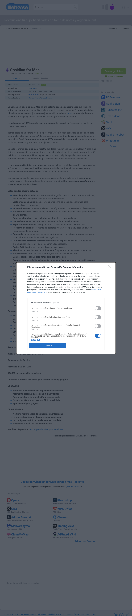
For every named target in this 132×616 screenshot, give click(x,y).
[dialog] (66, 308)
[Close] (110, 267)
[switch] (98, 308)
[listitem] (66, 302)
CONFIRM (47, 346)
